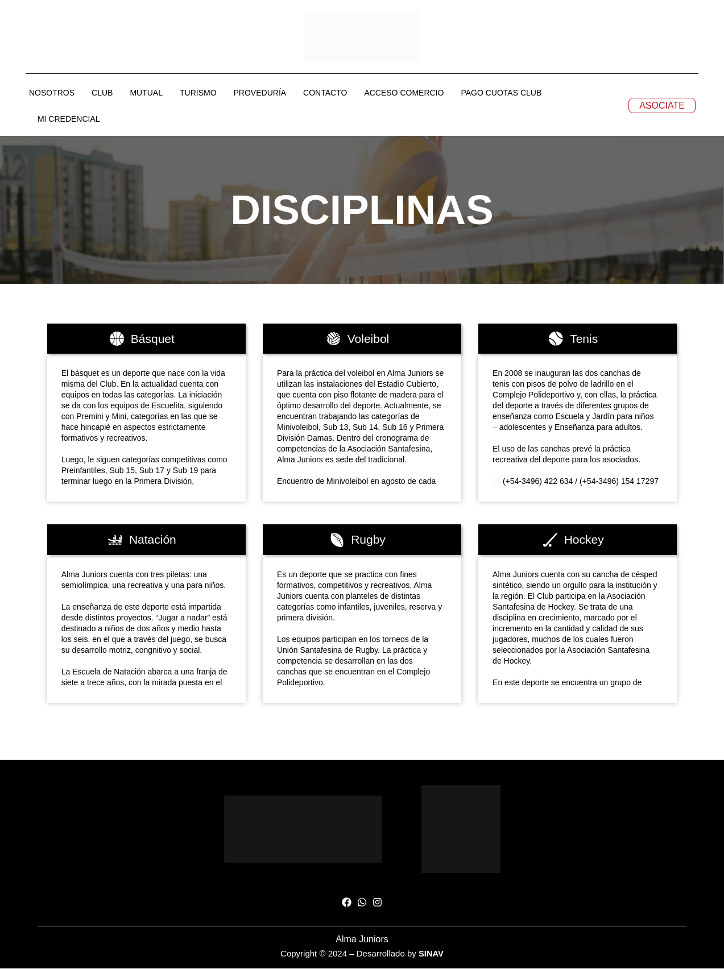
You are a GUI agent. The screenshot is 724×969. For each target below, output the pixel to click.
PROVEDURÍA (260, 93)
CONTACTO (325, 93)
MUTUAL (146, 93)
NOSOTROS (52, 93)
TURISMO (198, 93)
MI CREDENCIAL (69, 119)
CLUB (102, 93)
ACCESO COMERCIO (404, 93)
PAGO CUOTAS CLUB (501, 93)
